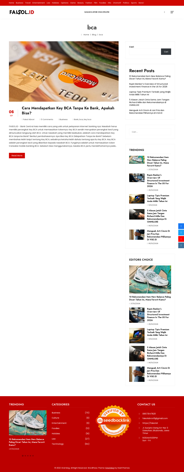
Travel (28, 3)
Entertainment (38, 3)
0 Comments (46, 119)
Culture (70, 418)
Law (48, 3)
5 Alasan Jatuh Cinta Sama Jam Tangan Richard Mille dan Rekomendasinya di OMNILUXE (149, 102)
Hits (109, 3)
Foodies (102, 3)
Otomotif (117, 3)
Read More (17, 155)
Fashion (89, 3)
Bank (76, 119)
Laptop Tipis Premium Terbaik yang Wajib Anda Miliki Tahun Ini (150, 93)
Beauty (81, 3)
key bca (87, 119)
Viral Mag (110, 468)
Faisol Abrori (28, 119)
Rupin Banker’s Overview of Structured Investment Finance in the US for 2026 (148, 85)
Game (73, 3)
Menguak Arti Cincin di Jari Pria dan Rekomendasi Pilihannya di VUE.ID (146, 111)
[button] (23, 456)
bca (81, 119)
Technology (70, 444)
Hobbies (55, 3)
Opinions (64, 3)
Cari (131, 46)
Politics (126, 3)
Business (19, 3)
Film (95, 3)
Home (11, 3)
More (141, 3)
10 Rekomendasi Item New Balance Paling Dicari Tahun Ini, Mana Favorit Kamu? (149, 77)
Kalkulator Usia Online (97, 12)
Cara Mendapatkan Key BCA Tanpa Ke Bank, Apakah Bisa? (68, 110)
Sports (134, 3)
